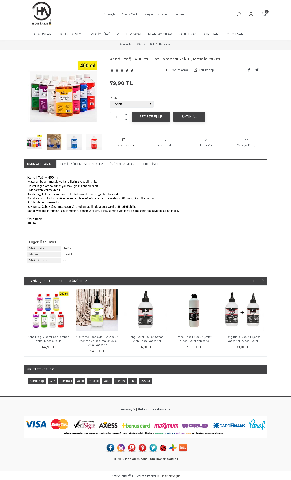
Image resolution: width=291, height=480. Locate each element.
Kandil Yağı (37, 381)
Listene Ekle (165, 142)
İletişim (143, 409)
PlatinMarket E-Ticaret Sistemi (133, 476)
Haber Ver (205, 142)
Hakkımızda (161, 409)
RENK (113, 97)
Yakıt (107, 381)
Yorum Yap (206, 70)
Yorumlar (179, 70)
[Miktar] (116, 117)
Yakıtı (80, 381)
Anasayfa (128, 409)
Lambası (66, 381)
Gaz (52, 381)
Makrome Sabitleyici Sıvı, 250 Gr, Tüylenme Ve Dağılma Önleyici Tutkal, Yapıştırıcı (97, 340)
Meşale (94, 381)
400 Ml (145, 381)
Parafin (120, 381)
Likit (133, 381)
